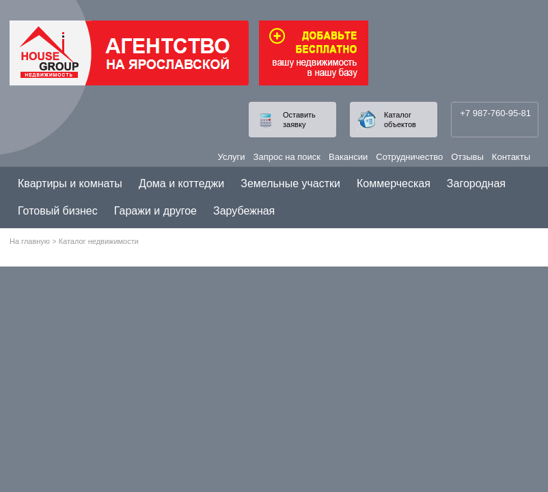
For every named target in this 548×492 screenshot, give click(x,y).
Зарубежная (244, 211)
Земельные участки (290, 183)
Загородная (476, 183)
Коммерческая (393, 183)
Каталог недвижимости (99, 241)
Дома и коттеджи (181, 183)
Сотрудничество (409, 157)
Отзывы (467, 157)
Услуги (231, 157)
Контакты (511, 157)
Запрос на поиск (287, 157)
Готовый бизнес (58, 211)
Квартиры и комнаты (70, 183)
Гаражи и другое (155, 211)
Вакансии (348, 157)
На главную (30, 241)
